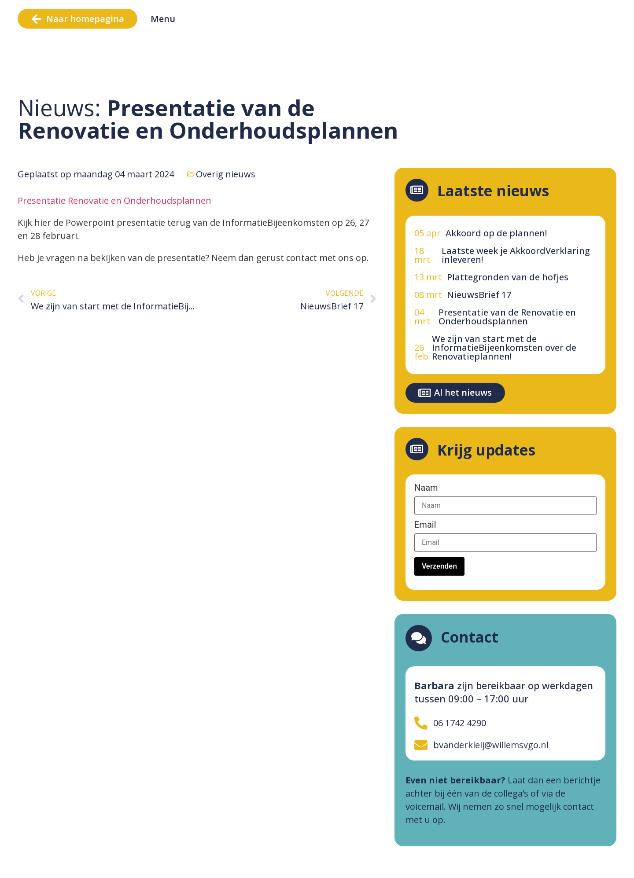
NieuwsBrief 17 (479, 295)
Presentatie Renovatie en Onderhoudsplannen (114, 200)
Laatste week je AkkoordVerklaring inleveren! (516, 255)
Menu (163, 19)
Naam (426, 487)
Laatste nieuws (497, 191)
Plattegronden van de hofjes (507, 277)
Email (425, 524)
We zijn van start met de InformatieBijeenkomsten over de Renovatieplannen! (504, 347)
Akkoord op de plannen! (496, 233)
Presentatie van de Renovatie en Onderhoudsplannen (507, 316)
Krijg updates (490, 450)
